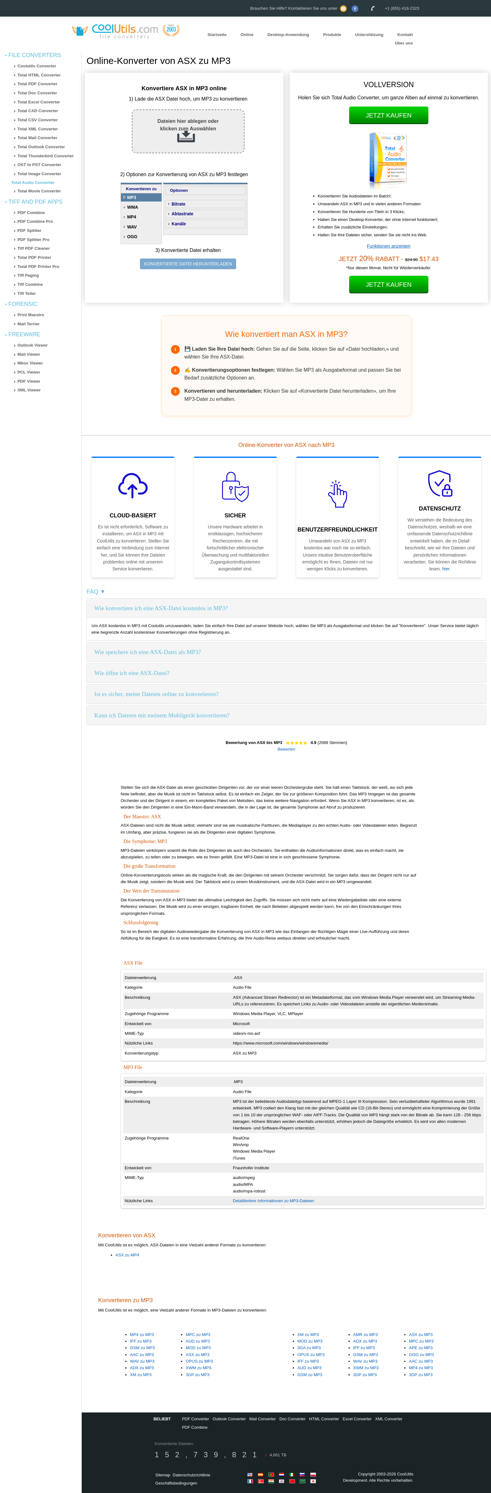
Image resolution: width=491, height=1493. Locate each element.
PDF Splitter (29, 230)
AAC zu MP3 (142, 1354)
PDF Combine (31, 212)
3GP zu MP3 (197, 1374)
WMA (132, 207)
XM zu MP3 (141, 1374)
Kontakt (405, 34)
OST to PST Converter (39, 164)
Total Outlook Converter (41, 146)
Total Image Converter (39, 173)
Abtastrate (182, 213)
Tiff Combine (30, 284)
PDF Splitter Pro (33, 239)
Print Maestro (31, 314)
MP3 (131, 197)
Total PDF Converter (38, 83)
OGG (132, 236)
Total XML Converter (38, 129)
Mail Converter (262, 1419)
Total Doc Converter (37, 93)
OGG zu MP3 (421, 1354)
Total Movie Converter (39, 191)
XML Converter (388, 1419)
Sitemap (162, 1475)
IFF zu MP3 (141, 1341)
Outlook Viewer (33, 345)
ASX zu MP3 (197, 1354)
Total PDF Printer (34, 257)
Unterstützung (369, 34)
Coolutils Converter (37, 66)
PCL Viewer (29, 372)
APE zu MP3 (421, 1347)
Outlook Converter (229, 1419)
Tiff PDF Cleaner (34, 248)
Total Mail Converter (37, 137)
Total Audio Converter (32, 182)
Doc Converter (292, 1419)
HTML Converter (324, 1419)
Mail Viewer (29, 354)
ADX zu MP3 (142, 1367)
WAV (132, 226)
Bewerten (286, 749)
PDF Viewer (29, 381)
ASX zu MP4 (127, 1255)
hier (445, 568)
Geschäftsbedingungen (176, 1483)
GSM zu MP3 (142, 1347)
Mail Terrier (29, 324)
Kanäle (179, 223)
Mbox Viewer (30, 363)
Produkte (332, 34)
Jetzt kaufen (388, 115)
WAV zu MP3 (142, 1361)
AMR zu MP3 (365, 1334)
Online (246, 34)
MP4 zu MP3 (142, 1334)
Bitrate (178, 204)
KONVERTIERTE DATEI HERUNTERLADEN (188, 263)
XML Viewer (29, 390)
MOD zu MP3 (198, 1347)
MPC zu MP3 (198, 1334)
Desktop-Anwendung (288, 34)
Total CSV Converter (38, 120)
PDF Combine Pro (35, 221)
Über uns (404, 43)
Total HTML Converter (39, 75)
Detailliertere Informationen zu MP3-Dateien (273, 1200)
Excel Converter (357, 1419)
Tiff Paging (28, 275)
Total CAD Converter (38, 110)
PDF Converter (195, 1419)
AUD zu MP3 (198, 1341)
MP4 (131, 216)
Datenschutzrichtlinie (191, 1475)
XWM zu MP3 (198, 1367)
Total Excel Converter (39, 102)
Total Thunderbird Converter (46, 156)
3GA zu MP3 (309, 1347)
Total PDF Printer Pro (38, 266)
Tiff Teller (27, 293)
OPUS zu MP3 (199, 1361)
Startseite (217, 34)
